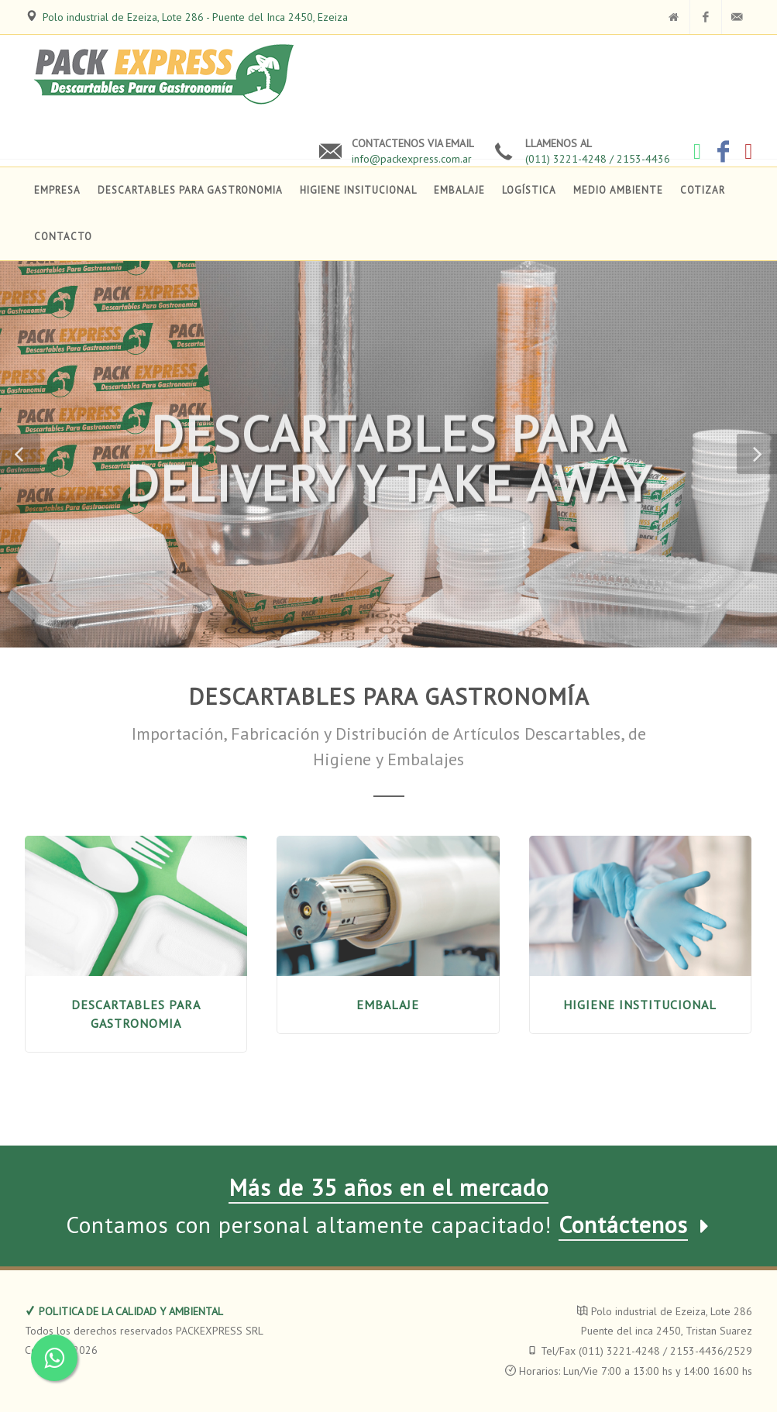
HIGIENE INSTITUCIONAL (640, 1004)
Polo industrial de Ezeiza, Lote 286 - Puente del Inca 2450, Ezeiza (195, 17)
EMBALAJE (387, 1004)
